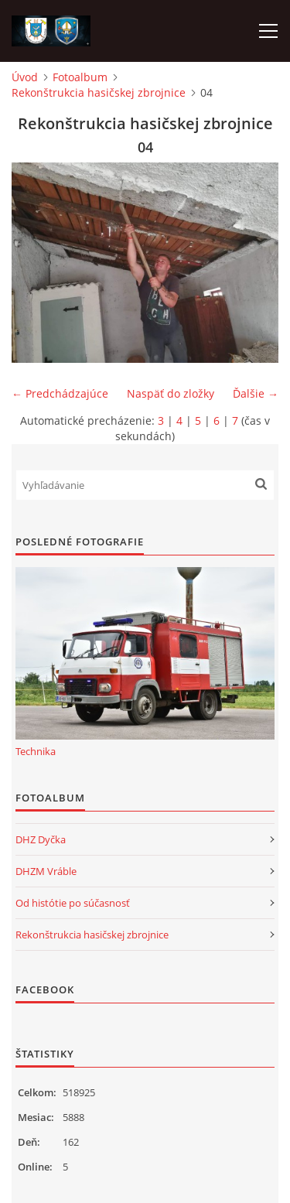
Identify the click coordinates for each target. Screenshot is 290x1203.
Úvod (25, 77)
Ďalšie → (255, 393)
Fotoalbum (80, 77)
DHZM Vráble (46, 871)
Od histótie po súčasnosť (72, 903)
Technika (35, 751)
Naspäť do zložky (170, 393)
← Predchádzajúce (60, 393)
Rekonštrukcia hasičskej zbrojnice (99, 92)
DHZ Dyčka (40, 839)
